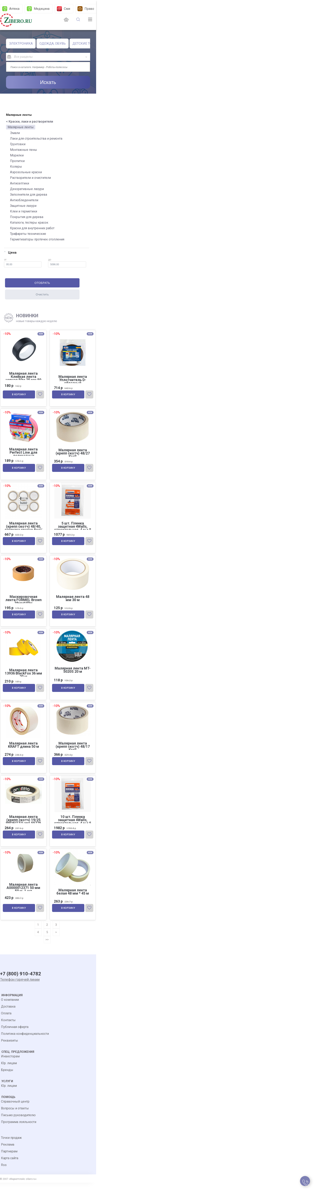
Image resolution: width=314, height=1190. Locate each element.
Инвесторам (10, 1064)
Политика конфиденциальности (25, 1041)
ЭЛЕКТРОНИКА (21, 43)
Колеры (16, 166)
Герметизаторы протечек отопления (37, 239)
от (22, 262)
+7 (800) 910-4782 (20, 981)
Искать (48, 82)
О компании (10, 1007)
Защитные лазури (23, 206)
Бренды (7, 1077)
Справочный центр (15, 1109)
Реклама (7, 1152)
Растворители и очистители (30, 178)
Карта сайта (9, 1165)
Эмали (15, 133)
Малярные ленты (21, 127)
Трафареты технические (28, 234)
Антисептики (19, 183)
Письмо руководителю (18, 1122)
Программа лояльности (18, 1129)
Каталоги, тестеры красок (29, 222)
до (67, 262)
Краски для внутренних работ (32, 228)
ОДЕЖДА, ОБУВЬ (52, 43)
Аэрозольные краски (26, 172)
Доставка (8, 1014)
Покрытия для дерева (26, 217)
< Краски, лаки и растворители (29, 121)
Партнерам (9, 1159)
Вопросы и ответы (15, 1116)
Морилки (17, 155)
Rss (4, 1172)
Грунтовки (17, 144)
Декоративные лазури (27, 189)
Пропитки (17, 161)
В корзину (19, 395)
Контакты (8, 1027)
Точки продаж (11, 1145)
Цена (10, 252)
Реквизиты (9, 1048)
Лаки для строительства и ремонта (36, 138)
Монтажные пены (23, 150)
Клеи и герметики (23, 211)
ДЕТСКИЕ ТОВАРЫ (86, 43)
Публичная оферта (14, 1034)
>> (47, 946)
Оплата (6, 1021)
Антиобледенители (24, 200)
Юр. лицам (9, 1070)
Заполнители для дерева (28, 194)
